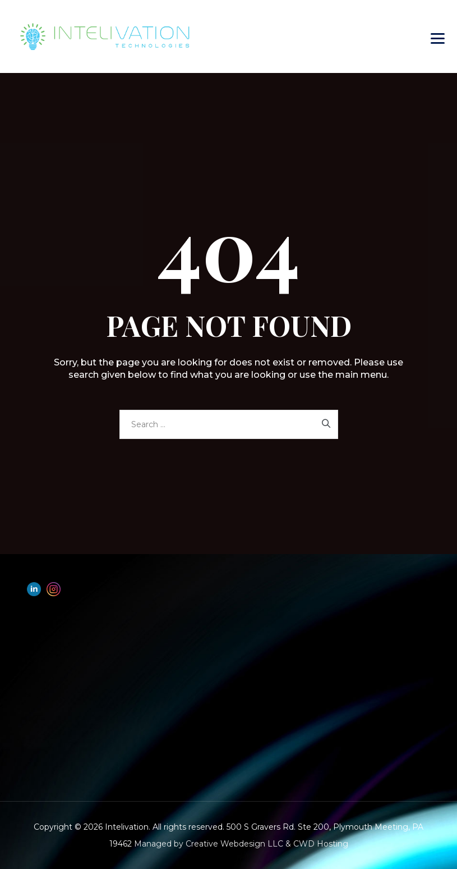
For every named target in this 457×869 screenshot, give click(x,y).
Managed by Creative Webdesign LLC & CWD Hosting (241, 844)
